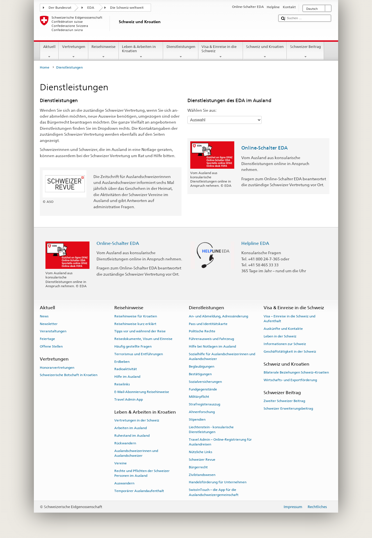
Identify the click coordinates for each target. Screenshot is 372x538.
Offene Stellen (51, 346)
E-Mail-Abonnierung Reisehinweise (141, 392)
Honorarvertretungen (57, 367)
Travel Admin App (128, 399)
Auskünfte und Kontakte (283, 329)
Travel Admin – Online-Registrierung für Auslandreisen (220, 442)
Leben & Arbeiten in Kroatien (141, 52)
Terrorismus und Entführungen (138, 354)
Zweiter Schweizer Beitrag (284, 401)
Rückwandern (125, 443)
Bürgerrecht (198, 467)
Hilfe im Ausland (127, 377)
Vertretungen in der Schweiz (136, 420)
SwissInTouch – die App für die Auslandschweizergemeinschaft (213, 492)
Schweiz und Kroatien (265, 52)
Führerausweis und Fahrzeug (211, 339)
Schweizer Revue (202, 460)
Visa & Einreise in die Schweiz (221, 52)
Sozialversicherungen (205, 382)
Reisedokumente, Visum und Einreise (143, 339)
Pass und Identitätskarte (208, 324)
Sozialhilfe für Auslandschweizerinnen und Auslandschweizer (222, 356)
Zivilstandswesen (202, 474)
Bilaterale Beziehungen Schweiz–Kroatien (296, 372)
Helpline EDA (255, 243)
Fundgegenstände (203, 389)
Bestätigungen (200, 374)
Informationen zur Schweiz (285, 344)
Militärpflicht (199, 397)
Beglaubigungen (201, 366)
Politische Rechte (202, 331)
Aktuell (49, 52)
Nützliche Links (200, 452)
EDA (90, 8)
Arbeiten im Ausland (130, 428)
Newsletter (49, 324)
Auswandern (124, 483)
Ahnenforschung (202, 412)
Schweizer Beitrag (305, 52)
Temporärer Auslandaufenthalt (139, 491)
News (44, 316)
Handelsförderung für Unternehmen (217, 482)
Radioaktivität (125, 369)
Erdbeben (122, 361)
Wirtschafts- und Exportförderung (290, 380)
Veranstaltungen (53, 331)
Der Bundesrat (60, 8)
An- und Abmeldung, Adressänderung (218, 316)
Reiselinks (122, 384)
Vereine (120, 463)
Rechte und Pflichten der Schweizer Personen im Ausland (142, 473)
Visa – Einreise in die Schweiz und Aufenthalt (289, 318)
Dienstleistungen (180, 52)
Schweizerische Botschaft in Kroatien (68, 375)
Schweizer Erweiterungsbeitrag (288, 408)
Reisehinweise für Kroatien (135, 316)
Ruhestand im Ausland (132, 436)
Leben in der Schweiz (280, 336)
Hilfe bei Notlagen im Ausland (212, 346)
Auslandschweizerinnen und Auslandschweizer (136, 453)
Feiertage (47, 339)
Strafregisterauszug (204, 404)
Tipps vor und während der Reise (140, 331)
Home (44, 67)
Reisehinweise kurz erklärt (135, 324)
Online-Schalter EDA (264, 148)
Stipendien (197, 419)
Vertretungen (73, 52)
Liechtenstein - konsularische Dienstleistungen (211, 429)
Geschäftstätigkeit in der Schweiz (290, 351)
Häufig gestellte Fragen (133, 346)
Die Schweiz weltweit (127, 8)
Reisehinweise (104, 52)
